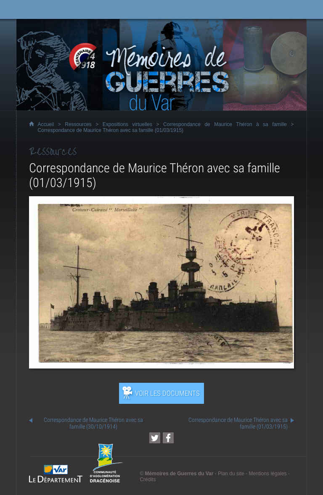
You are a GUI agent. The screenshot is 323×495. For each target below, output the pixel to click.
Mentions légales (267, 474)
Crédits (148, 479)
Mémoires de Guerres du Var (179, 474)
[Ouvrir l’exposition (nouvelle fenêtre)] (161, 366)
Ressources (78, 124)
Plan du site (231, 474)
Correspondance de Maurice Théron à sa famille (225, 124)
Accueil (45, 124)
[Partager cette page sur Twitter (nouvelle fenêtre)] (154, 437)
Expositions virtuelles (127, 124)
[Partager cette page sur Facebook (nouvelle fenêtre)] (168, 437)
